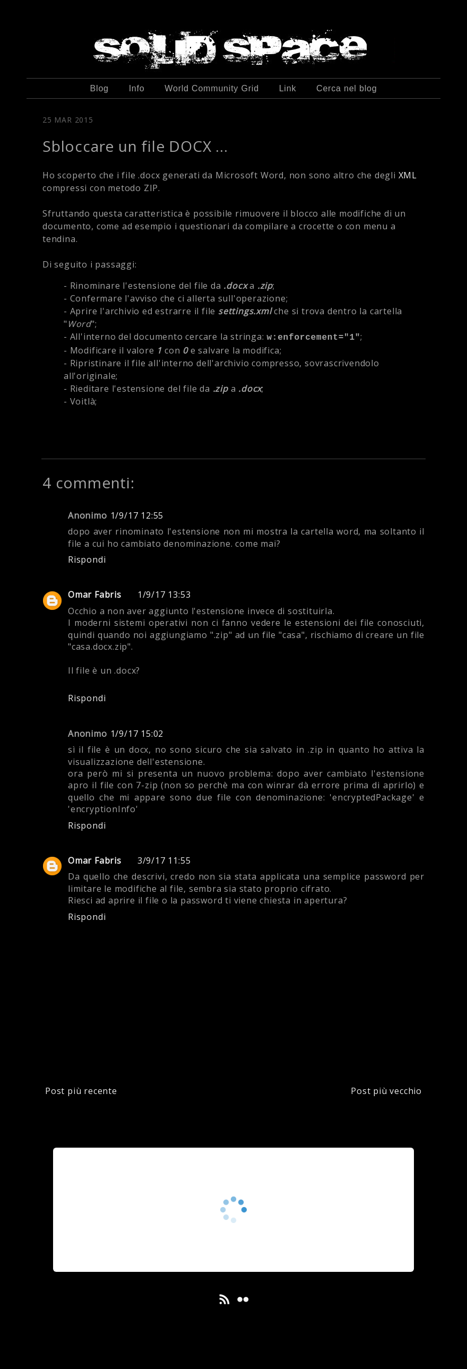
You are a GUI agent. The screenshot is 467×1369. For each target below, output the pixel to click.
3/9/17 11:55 (164, 860)
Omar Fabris (95, 594)
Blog (99, 88)
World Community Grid (212, 88)
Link (288, 88)
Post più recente (81, 1091)
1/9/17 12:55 (137, 515)
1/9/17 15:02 (137, 733)
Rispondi (87, 559)
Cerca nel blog (346, 88)
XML (408, 175)
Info (137, 88)
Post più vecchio (386, 1091)
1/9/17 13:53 (164, 594)
